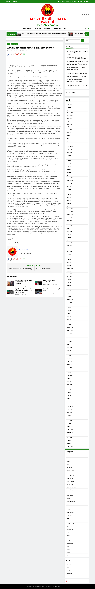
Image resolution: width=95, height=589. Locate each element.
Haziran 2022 (70, 214)
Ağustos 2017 (70, 358)
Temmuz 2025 (70, 115)
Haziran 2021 (70, 245)
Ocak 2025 (69, 127)
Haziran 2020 (70, 271)
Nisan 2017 (69, 370)
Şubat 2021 (69, 257)
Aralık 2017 (69, 347)
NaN (68, 518)
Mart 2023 (69, 189)
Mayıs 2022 (69, 217)
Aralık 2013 (69, 421)
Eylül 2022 (69, 206)
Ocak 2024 (69, 160)
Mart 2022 (69, 223)
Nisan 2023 (69, 186)
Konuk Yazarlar (70, 507)
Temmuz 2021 (70, 243)
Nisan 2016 (69, 384)
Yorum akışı (69, 573)
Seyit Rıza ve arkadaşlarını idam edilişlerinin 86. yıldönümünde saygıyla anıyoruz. (24, 290)
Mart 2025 (69, 121)
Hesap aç (69, 564)
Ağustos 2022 (70, 209)
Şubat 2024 (69, 158)
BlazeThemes (57, 586)
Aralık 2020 (69, 262)
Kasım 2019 (69, 291)
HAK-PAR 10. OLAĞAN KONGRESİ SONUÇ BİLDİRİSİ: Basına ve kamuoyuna (24, 282)
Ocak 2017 (69, 378)
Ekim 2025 (69, 107)
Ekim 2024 (69, 135)
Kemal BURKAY (70, 504)
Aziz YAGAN (69, 467)
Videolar (68, 549)
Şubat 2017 (69, 375)
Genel (68, 492)
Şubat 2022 (69, 226)
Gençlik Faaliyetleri (71, 490)
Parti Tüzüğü (69, 532)
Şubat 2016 (69, 387)
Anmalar (68, 461)
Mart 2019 (69, 307)
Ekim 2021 (69, 237)
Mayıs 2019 (69, 302)
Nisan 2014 (69, 412)
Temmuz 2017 (70, 361)
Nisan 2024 (69, 152)
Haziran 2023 (70, 180)
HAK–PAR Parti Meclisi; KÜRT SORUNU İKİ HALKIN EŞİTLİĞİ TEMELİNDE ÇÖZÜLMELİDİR (63, 33)
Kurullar (68, 509)
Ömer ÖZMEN (70, 521)
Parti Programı (70, 529)
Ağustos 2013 (70, 426)
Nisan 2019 (69, 305)
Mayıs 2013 (69, 435)
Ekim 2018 (69, 322)
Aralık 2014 (69, 401)
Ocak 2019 (69, 313)
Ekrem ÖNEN (70, 484)
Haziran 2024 (70, 146)
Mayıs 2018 (69, 333)
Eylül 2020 (69, 265)
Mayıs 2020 (69, 274)
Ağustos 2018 (70, 327)
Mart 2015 (69, 392)
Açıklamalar (61, 1)
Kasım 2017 (69, 350)
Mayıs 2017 (69, 367)
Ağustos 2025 (70, 112)
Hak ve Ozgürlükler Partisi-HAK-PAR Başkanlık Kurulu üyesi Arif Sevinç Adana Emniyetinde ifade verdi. (77, 53)
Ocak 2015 (69, 398)
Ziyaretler (69, 555)
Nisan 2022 (69, 220)
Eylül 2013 (69, 423)
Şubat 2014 (69, 418)
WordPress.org (70, 576)
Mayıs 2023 (69, 183)
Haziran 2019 (70, 299)
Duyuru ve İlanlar (70, 481)
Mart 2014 (69, 415)
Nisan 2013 (69, 437)
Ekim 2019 (69, 293)
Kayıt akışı (69, 570)
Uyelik (68, 546)
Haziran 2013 (70, 432)
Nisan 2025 (69, 118)
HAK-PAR (68, 1)
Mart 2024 (69, 155)
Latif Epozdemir (70, 512)
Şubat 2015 (69, 395)
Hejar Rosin (11, 50)
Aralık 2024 (69, 129)
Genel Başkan (70, 495)
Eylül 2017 (69, 355)
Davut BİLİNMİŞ (70, 475)
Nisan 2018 (69, 336)
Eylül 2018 (69, 324)
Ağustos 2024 (70, 141)
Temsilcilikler (70, 540)
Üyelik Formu (81, 1)
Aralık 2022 (69, 197)
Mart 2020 (69, 279)
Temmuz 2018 (70, 330)
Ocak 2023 (69, 194)
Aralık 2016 (69, 381)
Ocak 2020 (69, 285)
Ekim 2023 (69, 169)
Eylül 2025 (69, 110)
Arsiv (9, 44)
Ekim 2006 (69, 443)
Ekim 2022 (69, 203)
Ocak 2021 (69, 259)
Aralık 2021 (69, 231)
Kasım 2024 (69, 132)
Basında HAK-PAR (71, 470)
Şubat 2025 (69, 124)
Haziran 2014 (70, 406)
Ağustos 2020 (70, 268)
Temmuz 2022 (70, 211)
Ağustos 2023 (70, 175)
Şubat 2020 (69, 282)
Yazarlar (68, 552)
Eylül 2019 (69, 296)
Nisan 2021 (69, 251)
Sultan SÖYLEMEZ (71, 538)
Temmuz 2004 (70, 446)
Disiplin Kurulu (70, 478)
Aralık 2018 (69, 316)
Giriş (68, 567)
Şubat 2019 (69, 310)
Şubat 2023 (69, 192)
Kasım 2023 (69, 166)
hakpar (17, 294)
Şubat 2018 (69, 341)
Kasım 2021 (69, 234)
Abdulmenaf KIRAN (71, 456)
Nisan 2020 (69, 276)
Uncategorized (14, 44)
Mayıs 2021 (69, 248)
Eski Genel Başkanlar (71, 487)
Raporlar (68, 535)
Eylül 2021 (69, 240)
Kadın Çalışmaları (71, 501)
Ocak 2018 (69, 344)
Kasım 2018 (69, 319)
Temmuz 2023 (70, 177)
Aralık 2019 (69, 288)
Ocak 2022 (69, 228)
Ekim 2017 (69, 353)
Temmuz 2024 (70, 144)
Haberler (74, 1)
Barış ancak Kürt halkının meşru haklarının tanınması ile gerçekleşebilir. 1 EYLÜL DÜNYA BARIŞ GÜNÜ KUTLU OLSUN (77, 85)
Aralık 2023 (69, 163)
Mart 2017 (69, 372)
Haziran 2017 (70, 364)
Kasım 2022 (69, 200)
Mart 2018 (69, 339)
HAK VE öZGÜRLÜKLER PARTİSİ (47, 20)
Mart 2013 (69, 440)
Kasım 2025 (69, 104)
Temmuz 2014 (70, 404)
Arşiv (87, 1)
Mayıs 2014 (69, 409)
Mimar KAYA (69, 515)
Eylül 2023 (69, 172)
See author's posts (26, 253)
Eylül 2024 (69, 138)
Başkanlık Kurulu (70, 473)
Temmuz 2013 (70, 429)
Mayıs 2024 (69, 149)
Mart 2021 (69, 254)
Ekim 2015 (69, 389)
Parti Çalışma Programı (72, 523)
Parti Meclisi (69, 526)
